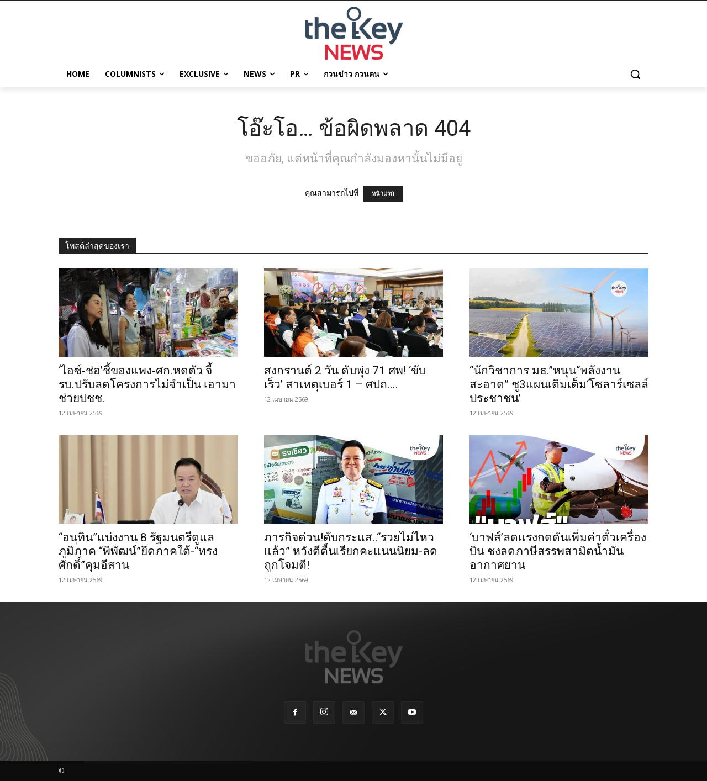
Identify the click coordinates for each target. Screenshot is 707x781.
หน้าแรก (383, 193)
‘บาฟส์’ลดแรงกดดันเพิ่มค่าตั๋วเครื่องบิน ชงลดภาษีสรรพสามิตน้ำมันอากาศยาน (557, 551)
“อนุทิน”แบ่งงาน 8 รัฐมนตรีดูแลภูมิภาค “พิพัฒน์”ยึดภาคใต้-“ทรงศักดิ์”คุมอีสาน (138, 551)
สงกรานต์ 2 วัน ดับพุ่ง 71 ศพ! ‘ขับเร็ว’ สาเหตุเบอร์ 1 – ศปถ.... (345, 377)
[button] (635, 74)
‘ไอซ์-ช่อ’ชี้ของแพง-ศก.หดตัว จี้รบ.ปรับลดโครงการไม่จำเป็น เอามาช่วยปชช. (147, 384)
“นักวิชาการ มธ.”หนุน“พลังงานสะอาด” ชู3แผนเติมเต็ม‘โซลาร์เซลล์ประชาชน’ (558, 384)
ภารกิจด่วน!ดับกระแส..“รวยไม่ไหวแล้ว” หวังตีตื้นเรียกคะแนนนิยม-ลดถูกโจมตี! (350, 551)
